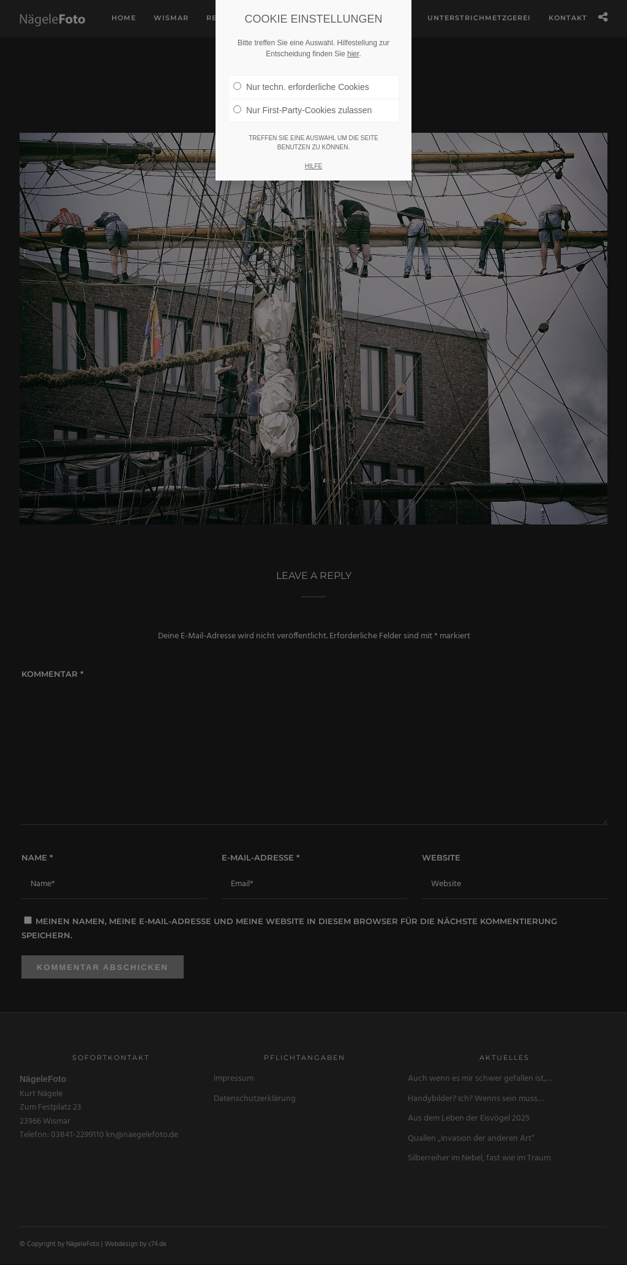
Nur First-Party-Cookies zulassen (302, 110)
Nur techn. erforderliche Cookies (301, 87)
